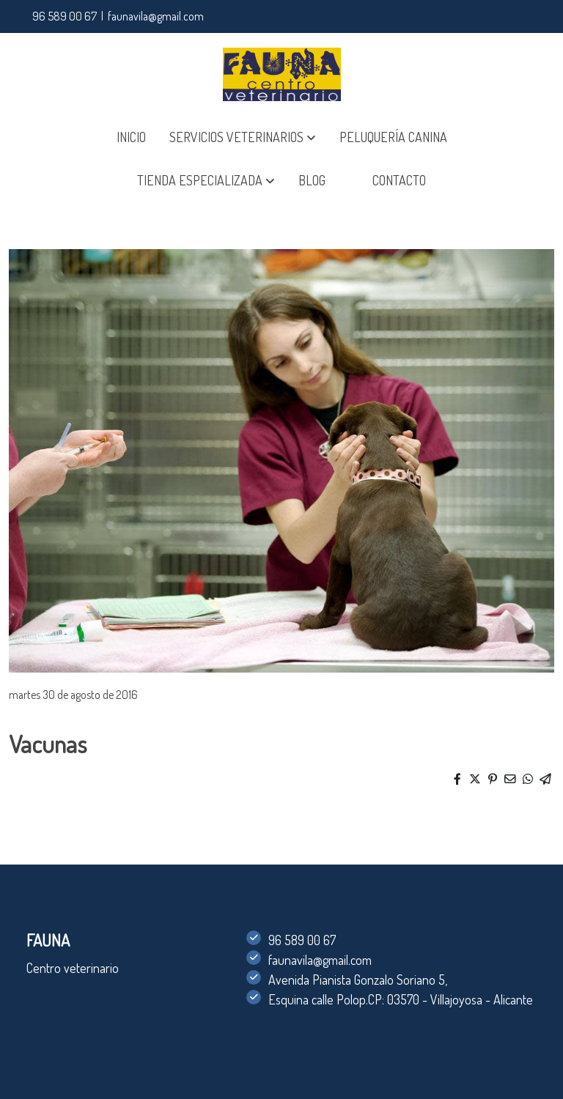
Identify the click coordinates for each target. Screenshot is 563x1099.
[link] (281, 74)
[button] (243, 137)
